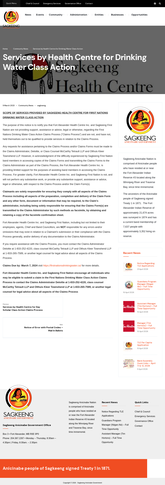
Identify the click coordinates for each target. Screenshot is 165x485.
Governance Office (73, 3)
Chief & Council (32, 3)
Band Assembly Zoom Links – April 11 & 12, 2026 (146, 360)
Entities (99, 14)
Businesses (117, 14)
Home (5, 45)
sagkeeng (41, 102)
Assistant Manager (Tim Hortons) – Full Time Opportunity (147, 303)
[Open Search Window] (159, 3)
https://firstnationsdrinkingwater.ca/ (62, 262)
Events (40, 14)
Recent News (132, 250)
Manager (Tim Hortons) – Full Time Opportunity (146, 322)
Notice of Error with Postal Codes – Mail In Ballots (94, 304)
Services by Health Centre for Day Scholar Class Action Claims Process (21, 305)
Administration (78, 14)
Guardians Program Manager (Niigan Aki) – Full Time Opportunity (146, 282)
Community (55, 14)
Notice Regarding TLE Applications (146, 261)
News (28, 14)
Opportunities (139, 14)
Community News (20, 45)
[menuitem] (56, 14)
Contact (89, 3)
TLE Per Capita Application (144, 340)
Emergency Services (52, 3)
